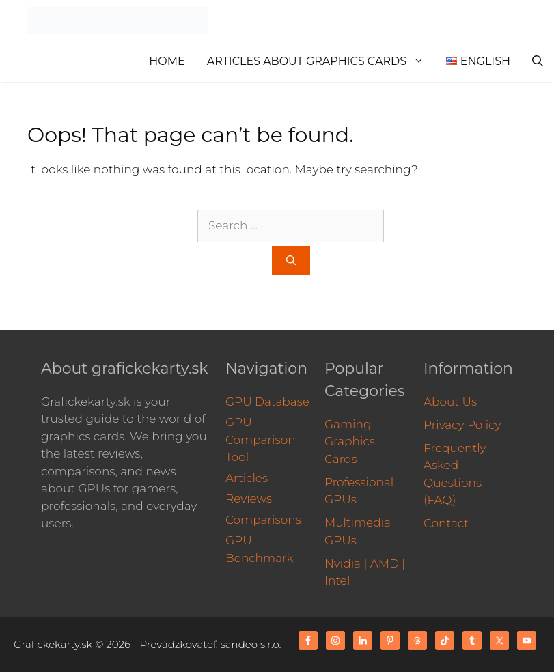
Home (166, 61)
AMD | (388, 563)
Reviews (248, 498)
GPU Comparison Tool (260, 439)
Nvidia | (345, 563)
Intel (337, 580)
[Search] (291, 260)
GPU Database (267, 401)
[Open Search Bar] (537, 61)
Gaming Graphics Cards (349, 441)
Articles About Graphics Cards (321, 61)
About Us (450, 401)
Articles (246, 478)
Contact (446, 523)
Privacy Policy (462, 425)
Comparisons (263, 520)
